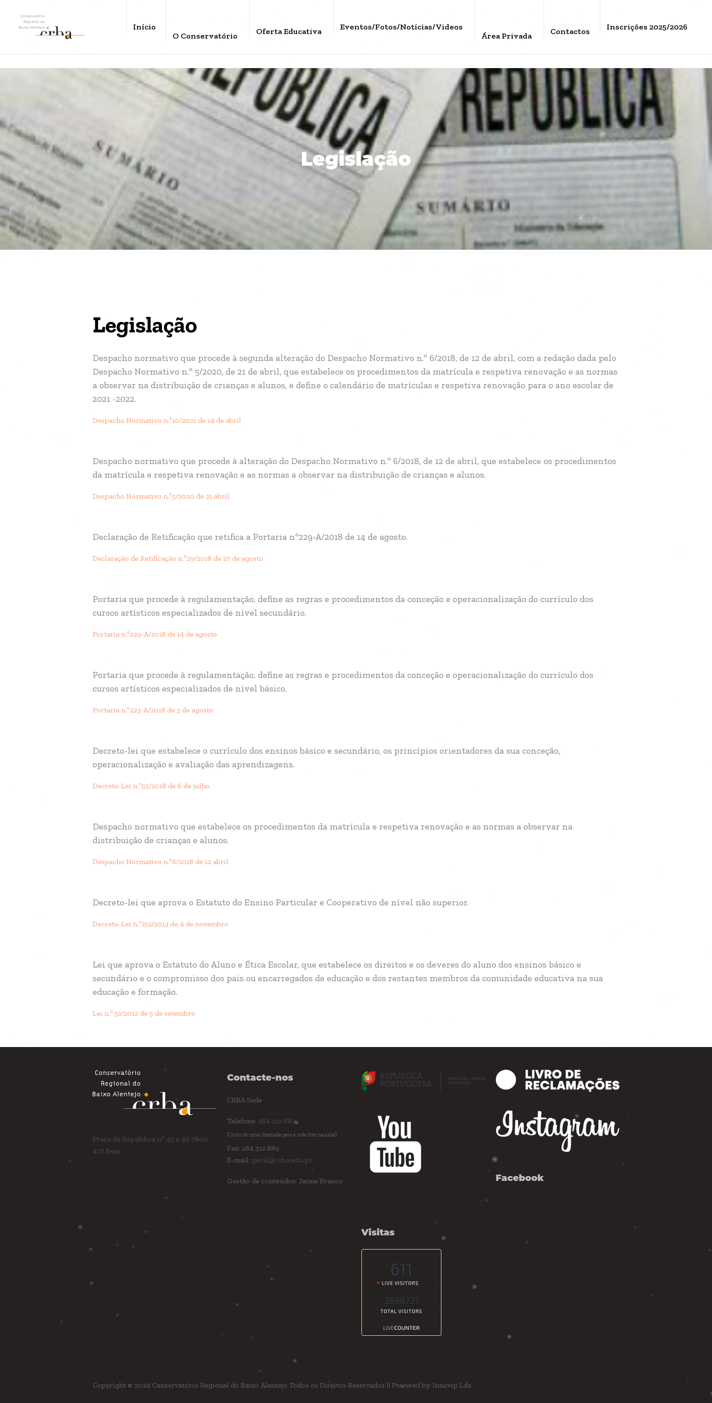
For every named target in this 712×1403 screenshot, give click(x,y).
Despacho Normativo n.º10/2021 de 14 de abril (167, 420)
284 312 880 (277, 1120)
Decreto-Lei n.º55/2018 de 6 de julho (151, 785)
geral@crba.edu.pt (282, 1160)
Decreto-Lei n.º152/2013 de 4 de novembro (160, 923)
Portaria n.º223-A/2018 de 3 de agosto (153, 710)
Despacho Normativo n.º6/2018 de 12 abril (160, 861)
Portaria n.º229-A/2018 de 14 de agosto (155, 634)
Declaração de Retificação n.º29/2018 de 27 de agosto (178, 558)
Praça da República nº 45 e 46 (142, 1139)
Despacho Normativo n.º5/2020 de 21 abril (161, 496)
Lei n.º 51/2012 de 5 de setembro (144, 1013)
